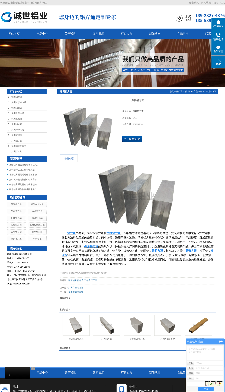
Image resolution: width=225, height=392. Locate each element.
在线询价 (132, 139)
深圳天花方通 (17, 113)
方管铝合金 (16, 232)
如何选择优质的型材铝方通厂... (23, 169)
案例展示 (98, 33)
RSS (215, 2)
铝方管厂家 (91, 280)
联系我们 (211, 33)
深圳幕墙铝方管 (75, 292)
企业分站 (194, 2)
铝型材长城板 (37, 204)
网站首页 (14, 33)
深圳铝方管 (16, 124)
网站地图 (206, 2)
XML (222, 2)
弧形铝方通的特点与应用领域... (23, 184)
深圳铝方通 (16, 97)
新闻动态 (154, 33)
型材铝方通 (16, 211)
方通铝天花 (37, 218)
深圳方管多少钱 (167, 338)
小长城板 (37, 238)
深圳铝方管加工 (76, 338)
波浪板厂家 (16, 238)
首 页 (187, 91)
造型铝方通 (37, 232)
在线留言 (182, 33)
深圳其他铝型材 (18, 146)
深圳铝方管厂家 (137, 338)
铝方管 (82, 280)
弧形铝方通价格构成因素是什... (23, 189)
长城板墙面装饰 (37, 225)
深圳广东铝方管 (75, 287)
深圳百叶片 (16, 151)
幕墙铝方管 (73, 280)
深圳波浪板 (16, 135)
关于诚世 (70, 33)
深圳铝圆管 (16, 108)
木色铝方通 (37, 211)
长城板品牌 (16, 225)
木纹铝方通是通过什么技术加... (23, 174)
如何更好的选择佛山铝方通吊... (23, 179)
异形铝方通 (16, 204)
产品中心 (42, 33)
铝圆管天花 (16, 218)
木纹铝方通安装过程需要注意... (23, 165)
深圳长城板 (16, 119)
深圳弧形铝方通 (18, 102)
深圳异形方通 (17, 129)
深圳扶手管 (16, 140)
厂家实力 (126, 33)
